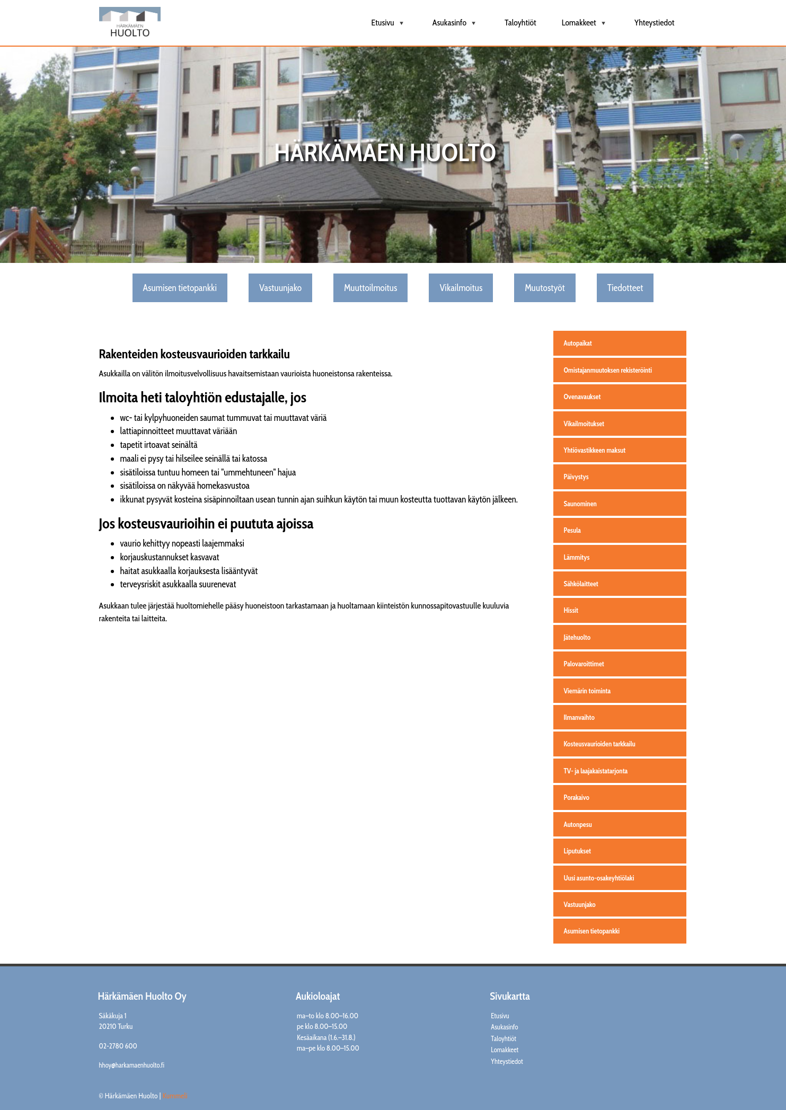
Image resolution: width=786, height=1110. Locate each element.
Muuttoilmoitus (370, 287)
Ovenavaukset (582, 396)
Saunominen (580, 503)
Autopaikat (578, 343)
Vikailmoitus (460, 287)
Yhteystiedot (654, 22)
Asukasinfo (455, 26)
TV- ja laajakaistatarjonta (596, 771)
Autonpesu (578, 824)
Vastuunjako (280, 287)
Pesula (572, 530)
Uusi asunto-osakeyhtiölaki (599, 878)
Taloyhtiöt (520, 22)
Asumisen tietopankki (180, 287)
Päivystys (576, 476)
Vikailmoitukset (584, 423)
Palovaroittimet (584, 663)
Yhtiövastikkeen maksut (595, 450)
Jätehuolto (577, 637)
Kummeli (175, 1095)
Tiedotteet (625, 287)
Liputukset (577, 851)
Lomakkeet (585, 26)
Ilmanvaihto (579, 717)
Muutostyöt (544, 287)
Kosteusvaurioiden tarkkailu (599, 743)
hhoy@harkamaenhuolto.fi (132, 1065)
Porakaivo (577, 797)
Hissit (571, 610)
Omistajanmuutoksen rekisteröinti (608, 370)
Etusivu (389, 26)
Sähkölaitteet (581, 583)
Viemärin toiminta (587, 690)
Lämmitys (577, 557)
